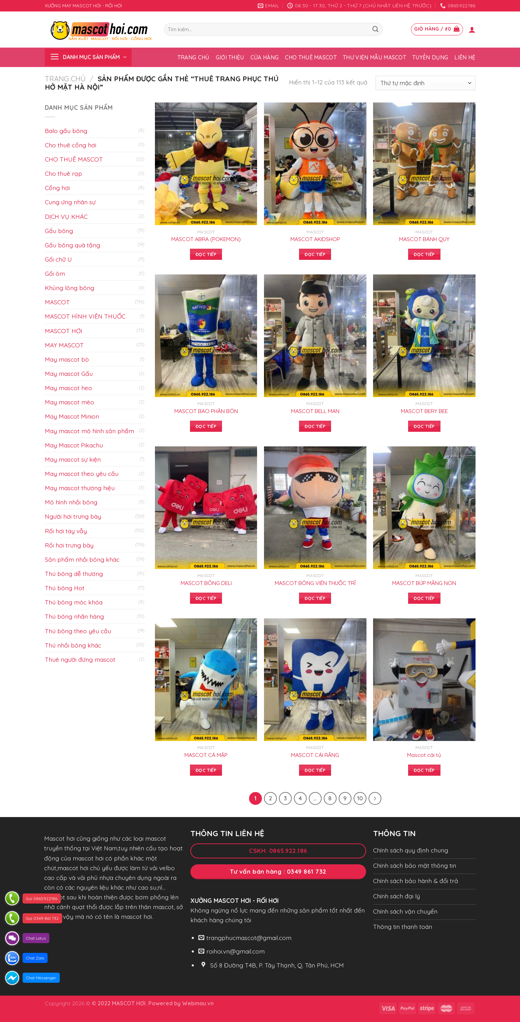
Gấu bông (59, 230)
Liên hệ (464, 57)
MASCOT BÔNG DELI (206, 582)
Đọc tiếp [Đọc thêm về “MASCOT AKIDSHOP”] (315, 254)
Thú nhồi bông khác (73, 645)
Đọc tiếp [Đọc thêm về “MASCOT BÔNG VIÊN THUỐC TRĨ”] (315, 598)
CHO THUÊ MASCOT (74, 159)
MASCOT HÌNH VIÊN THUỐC (85, 316)
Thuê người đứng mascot (80, 659)
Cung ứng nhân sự (70, 202)
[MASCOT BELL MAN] (315, 335)
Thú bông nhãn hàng (74, 616)
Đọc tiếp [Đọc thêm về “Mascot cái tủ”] (424, 770)
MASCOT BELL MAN (315, 410)
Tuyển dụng (430, 57)
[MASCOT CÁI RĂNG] (315, 679)
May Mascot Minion (72, 416)
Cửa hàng (264, 57)
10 (360, 798)
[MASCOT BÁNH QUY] (424, 163)
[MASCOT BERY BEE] (424, 335)
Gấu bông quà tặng (72, 245)
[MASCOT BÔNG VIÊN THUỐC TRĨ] (315, 507)
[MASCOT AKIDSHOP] (315, 163)
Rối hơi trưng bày (69, 545)
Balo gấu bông (66, 130)
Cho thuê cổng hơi (70, 145)
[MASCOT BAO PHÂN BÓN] (206, 335)
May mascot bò (67, 359)
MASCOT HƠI (63, 331)
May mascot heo (68, 388)
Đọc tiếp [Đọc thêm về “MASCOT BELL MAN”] (315, 426)
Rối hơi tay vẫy (66, 531)
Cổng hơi (57, 187)
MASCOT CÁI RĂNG (315, 754)
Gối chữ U (58, 259)
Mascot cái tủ (424, 754)
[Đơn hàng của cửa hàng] (425, 83)
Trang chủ (193, 57)
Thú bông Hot (64, 588)
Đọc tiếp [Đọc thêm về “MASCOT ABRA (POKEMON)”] (206, 254)
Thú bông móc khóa (73, 602)
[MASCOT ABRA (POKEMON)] (206, 163)
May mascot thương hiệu (80, 488)
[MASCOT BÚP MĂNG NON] (424, 507)
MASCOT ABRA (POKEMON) (206, 239)
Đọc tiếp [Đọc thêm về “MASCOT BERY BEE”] (424, 426)
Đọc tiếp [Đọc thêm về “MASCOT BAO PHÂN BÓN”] (206, 426)
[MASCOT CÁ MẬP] (206, 679)
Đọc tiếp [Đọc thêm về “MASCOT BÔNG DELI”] (206, 598)
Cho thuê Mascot (311, 57)
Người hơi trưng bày (73, 516)
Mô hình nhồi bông (71, 502)
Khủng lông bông (69, 287)
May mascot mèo (69, 402)
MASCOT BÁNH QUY (424, 239)
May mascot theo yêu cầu (81, 473)
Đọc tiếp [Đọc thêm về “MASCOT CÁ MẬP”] (206, 770)
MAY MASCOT (64, 345)
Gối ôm (55, 273)
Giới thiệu (230, 57)
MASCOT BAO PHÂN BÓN (206, 410)
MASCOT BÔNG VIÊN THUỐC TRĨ (315, 582)
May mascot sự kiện (73, 459)
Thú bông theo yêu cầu (78, 631)
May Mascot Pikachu (74, 445)
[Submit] (375, 29)
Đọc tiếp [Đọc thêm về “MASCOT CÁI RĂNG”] (315, 770)
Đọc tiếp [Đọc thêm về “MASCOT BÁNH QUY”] (424, 254)
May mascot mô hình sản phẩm (89, 431)
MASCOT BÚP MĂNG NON (424, 582)
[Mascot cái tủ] (424, 679)
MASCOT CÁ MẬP (206, 754)
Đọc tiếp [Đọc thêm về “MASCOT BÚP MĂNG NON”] (424, 598)
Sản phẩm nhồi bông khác (82, 559)
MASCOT (57, 302)
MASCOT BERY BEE (424, 410)
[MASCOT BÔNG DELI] (206, 507)
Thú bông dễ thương (74, 573)
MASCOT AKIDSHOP (315, 239)
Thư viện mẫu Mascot (374, 57)
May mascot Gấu (69, 373)
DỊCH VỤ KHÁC (66, 216)
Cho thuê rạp (63, 173)
